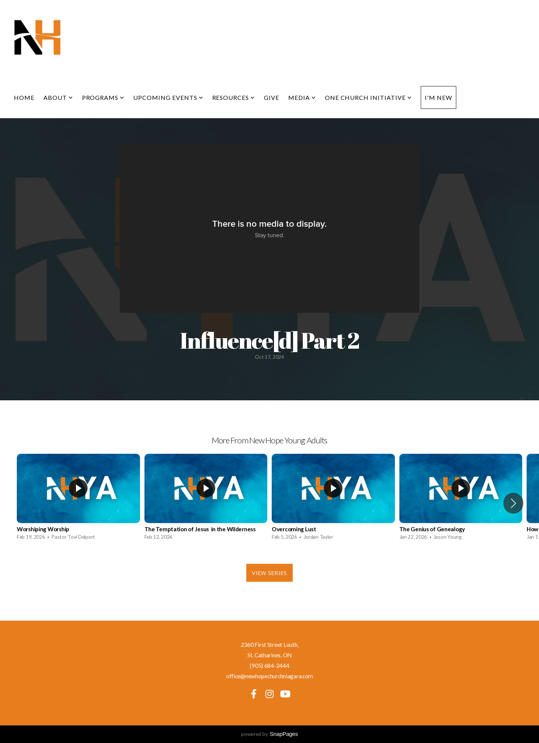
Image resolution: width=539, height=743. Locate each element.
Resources (233, 97)
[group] (78, 499)
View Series (269, 573)
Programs (103, 97)
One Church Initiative (368, 97)
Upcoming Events (168, 97)
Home (24, 97)
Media (302, 97)
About (58, 97)
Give (271, 97)
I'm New (438, 97)
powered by (269, 734)
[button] (513, 503)
